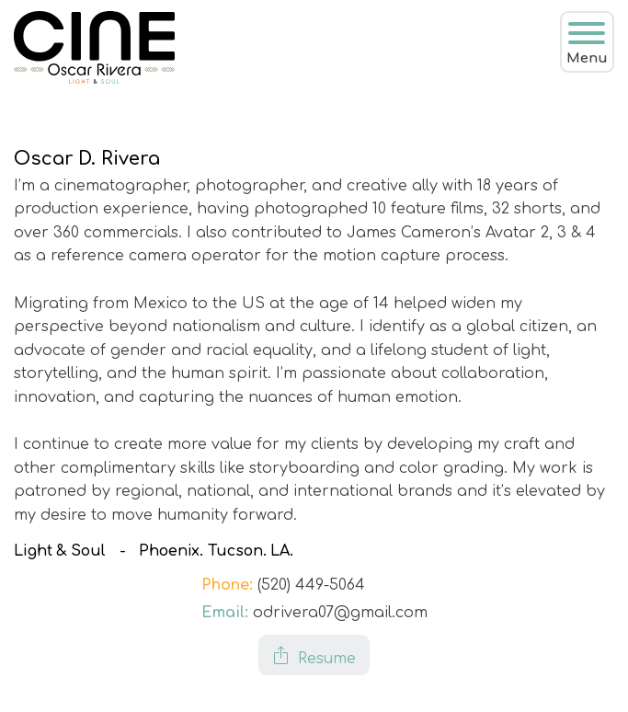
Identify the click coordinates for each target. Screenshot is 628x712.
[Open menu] (586, 33)
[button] (314, 655)
